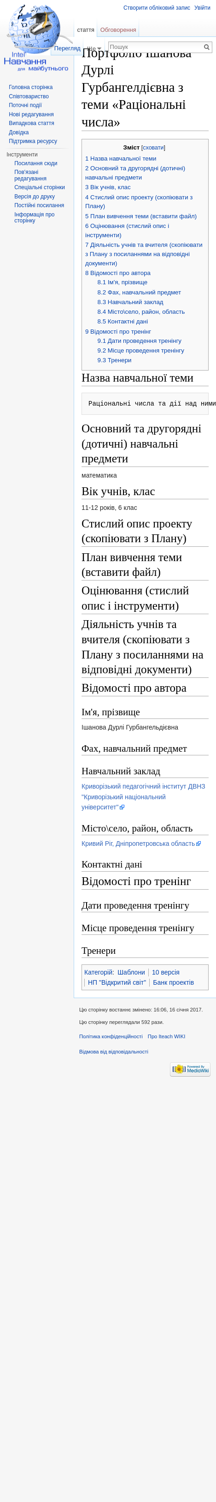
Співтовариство (29, 96)
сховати (153, 147)
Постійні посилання (39, 205)
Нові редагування (31, 114)
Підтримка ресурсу (33, 141)
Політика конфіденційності (111, 1036)
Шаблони (131, 972)
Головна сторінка (31, 87)
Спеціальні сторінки (39, 187)
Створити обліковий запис (156, 8)
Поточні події (25, 105)
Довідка (19, 132)
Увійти (202, 8)
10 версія (166, 972)
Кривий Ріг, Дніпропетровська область (138, 843)
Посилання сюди (35, 163)
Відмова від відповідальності (113, 1051)
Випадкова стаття (31, 123)
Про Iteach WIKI (166, 1036)
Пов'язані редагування (30, 175)
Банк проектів (173, 982)
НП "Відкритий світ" (117, 982)
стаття (85, 29)
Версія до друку (34, 196)
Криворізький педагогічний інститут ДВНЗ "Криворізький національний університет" (143, 797)
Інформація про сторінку (34, 217)
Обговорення (118, 29)
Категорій (98, 972)
